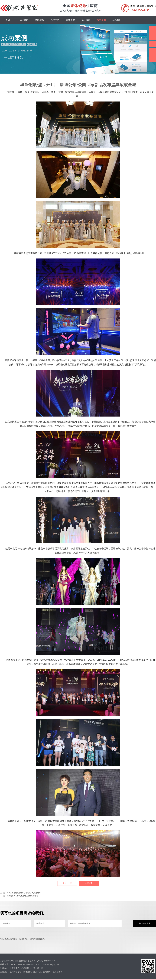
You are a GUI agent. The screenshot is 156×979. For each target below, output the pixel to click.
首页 (8, 20)
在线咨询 (88, 883)
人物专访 (55, 20)
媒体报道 (86, 20)
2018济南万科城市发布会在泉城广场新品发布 (24, 893)
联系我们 (116, 20)
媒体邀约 (24, 20)
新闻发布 (39, 20)
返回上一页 (67, 883)
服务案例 (101, 20)
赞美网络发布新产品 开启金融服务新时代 (22, 896)
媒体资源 (70, 20)
